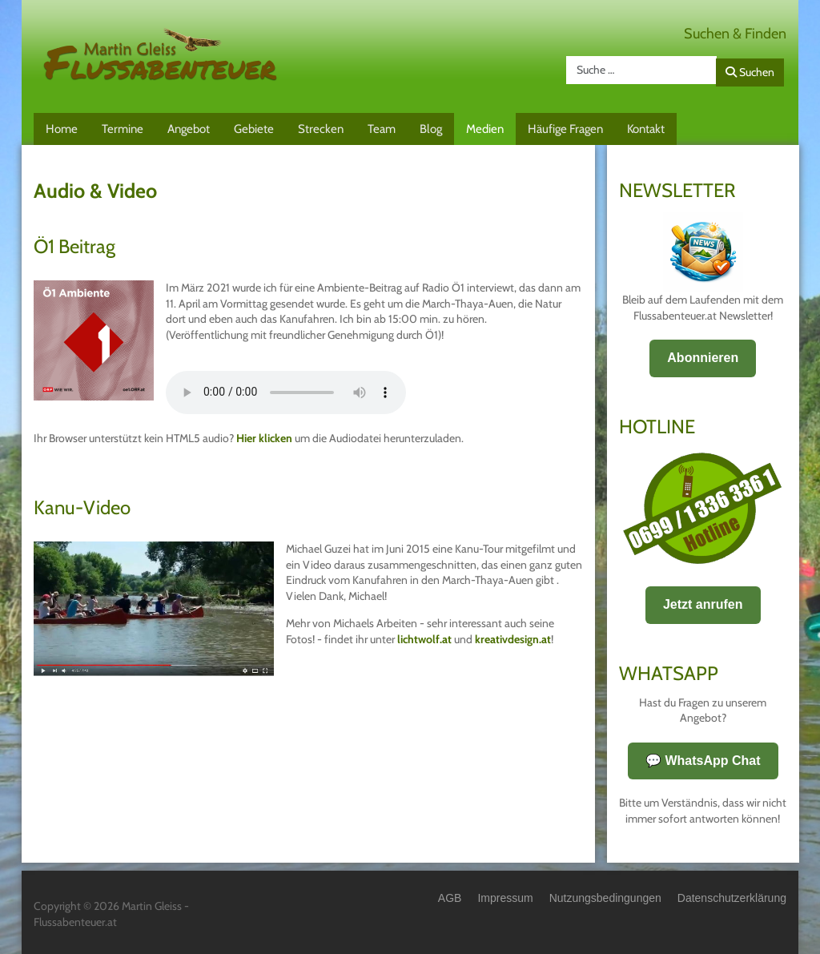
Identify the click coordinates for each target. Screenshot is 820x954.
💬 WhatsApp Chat (703, 760)
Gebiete (254, 129)
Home (62, 129)
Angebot (188, 129)
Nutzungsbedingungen (605, 898)
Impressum (505, 898)
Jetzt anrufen (703, 604)
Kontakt (646, 129)
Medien (485, 129)
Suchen (750, 72)
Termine (122, 129)
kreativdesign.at (513, 639)
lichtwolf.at (424, 639)
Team (382, 129)
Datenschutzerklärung (731, 898)
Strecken (321, 129)
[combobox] (641, 70)
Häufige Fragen (565, 129)
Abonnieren (702, 357)
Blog (431, 129)
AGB (450, 898)
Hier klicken (264, 438)
